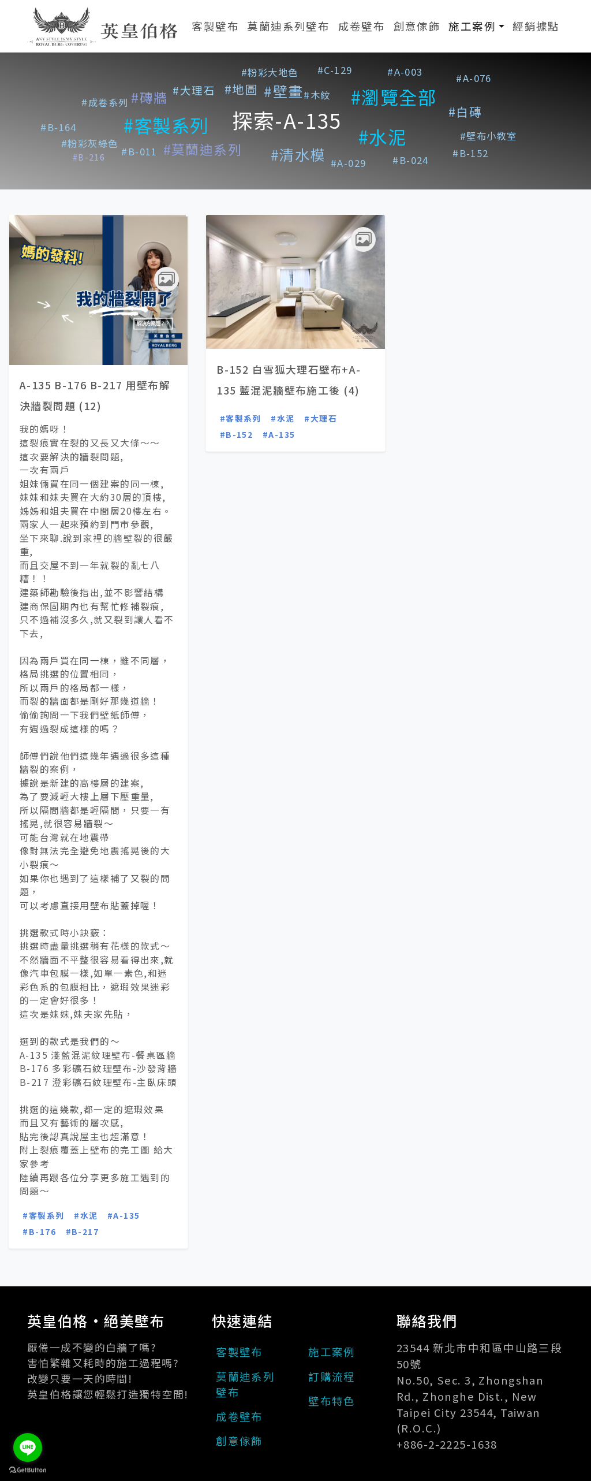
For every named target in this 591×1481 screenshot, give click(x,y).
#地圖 (241, 89)
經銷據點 (536, 26)
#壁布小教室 (488, 136)
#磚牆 (149, 97)
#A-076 (474, 78)
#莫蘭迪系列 (202, 149)
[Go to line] (27, 1447)
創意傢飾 (417, 26)
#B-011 (139, 151)
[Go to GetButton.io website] (27, 1469)
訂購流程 (332, 1376)
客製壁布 (215, 26)
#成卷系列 (104, 102)
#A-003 (405, 72)
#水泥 (382, 137)
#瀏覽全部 (393, 97)
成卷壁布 (362, 26)
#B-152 (470, 153)
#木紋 (317, 95)
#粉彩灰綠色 (89, 143)
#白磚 (465, 111)
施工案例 (478, 25)
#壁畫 (283, 90)
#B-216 (89, 157)
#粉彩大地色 (269, 72)
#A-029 (348, 163)
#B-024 (410, 160)
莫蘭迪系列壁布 (288, 26)
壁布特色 (332, 1400)
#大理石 (194, 90)
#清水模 (298, 154)
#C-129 (335, 70)
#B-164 (58, 127)
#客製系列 (166, 125)
